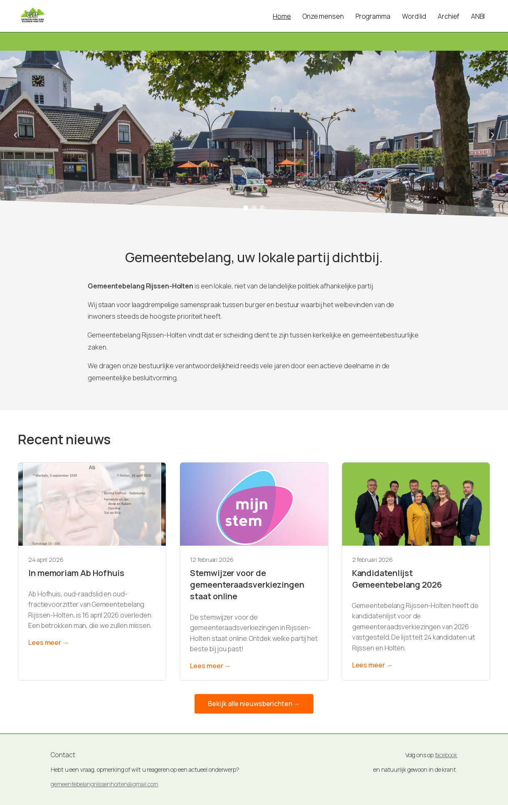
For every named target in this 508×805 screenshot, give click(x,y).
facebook (446, 755)
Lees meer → (48, 642)
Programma (372, 16)
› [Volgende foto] (492, 133)
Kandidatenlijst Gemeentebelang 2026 (397, 578)
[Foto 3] (262, 207)
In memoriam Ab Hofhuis (76, 573)
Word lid (414, 16)
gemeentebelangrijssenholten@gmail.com (104, 784)
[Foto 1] (245, 207)
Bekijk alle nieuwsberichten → (254, 703)
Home (282, 16)
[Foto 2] (254, 207)
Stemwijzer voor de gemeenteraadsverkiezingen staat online (247, 584)
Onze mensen (323, 16)
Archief (448, 16)
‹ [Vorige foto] (15, 133)
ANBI (478, 16)
